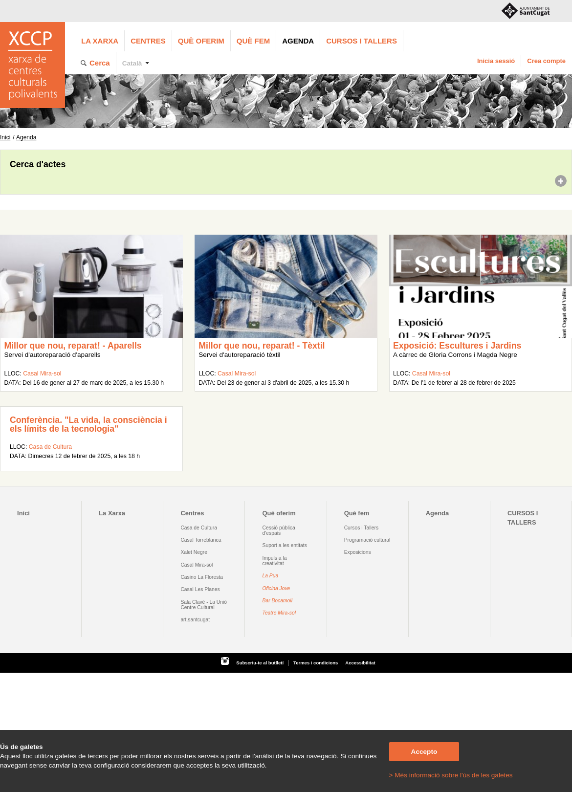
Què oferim (201, 41)
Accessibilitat (360, 662)
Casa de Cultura (50, 446)
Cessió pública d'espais (279, 530)
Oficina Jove (276, 588)
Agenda (298, 41)
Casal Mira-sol (42, 373)
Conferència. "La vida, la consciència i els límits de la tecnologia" (88, 424)
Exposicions (357, 552)
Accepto (424, 751)
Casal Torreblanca (200, 540)
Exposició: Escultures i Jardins (457, 346)
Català (132, 63)
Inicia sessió (496, 61)
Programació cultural (367, 540)
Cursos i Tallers (361, 527)
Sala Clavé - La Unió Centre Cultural (203, 604)
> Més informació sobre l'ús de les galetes (451, 775)
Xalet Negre (193, 552)
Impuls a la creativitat (275, 560)
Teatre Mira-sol (279, 613)
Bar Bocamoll (277, 600)
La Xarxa (99, 41)
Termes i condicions (315, 662)
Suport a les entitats (285, 545)
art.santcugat (195, 619)
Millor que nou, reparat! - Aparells (72, 346)
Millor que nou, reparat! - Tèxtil (261, 346)
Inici (5, 137)
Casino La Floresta (201, 577)
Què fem (253, 41)
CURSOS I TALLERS (361, 41)
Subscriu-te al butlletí (260, 662)
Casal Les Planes (200, 589)
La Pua (271, 575)
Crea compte (546, 61)
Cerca (99, 63)
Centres (148, 41)
